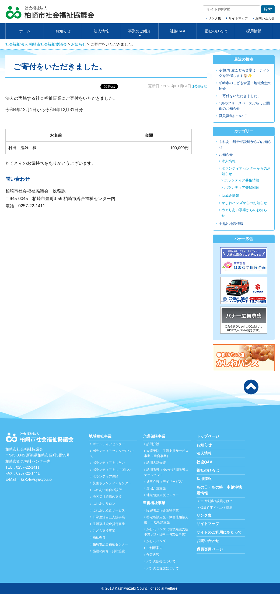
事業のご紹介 (139, 31)
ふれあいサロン (104, 504)
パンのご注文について (162, 568)
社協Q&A (178, 31)
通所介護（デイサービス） (165, 481)
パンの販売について (161, 561)
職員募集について (233, 116)
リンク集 (214, 18)
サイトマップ (238, 18)
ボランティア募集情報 (241, 180)
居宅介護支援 (156, 488)
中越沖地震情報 (231, 224)
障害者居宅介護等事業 (162, 510)
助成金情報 (230, 196)
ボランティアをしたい (109, 463)
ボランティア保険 (105, 476)
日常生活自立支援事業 (109, 517)
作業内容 (152, 555)
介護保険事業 (154, 436)
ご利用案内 (154, 548)
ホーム (24, 31)
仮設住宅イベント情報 (216, 508)
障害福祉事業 (154, 503)
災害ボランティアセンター (112, 483)
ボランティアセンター (109, 444)
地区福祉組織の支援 (107, 497)
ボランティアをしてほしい (112, 470)
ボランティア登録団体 (241, 188)
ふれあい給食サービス (109, 510)
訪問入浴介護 (156, 463)
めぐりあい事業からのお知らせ (244, 213)
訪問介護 (152, 444)
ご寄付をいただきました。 (240, 96)
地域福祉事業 (100, 436)
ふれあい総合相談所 (107, 490)
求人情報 (229, 161)
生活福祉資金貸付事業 (109, 524)
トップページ (208, 436)
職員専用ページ (210, 549)
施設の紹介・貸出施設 (109, 551)
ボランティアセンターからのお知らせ (246, 171)
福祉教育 (99, 537)
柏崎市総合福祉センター (110, 544)
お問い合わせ (265, 18)
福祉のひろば (216, 31)
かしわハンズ (156, 541)
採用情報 (253, 31)
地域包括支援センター (162, 495)
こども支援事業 (104, 531)
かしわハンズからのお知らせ (244, 203)
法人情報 (101, 31)
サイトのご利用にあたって (219, 532)
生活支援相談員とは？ (216, 501)
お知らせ (63, 31)
